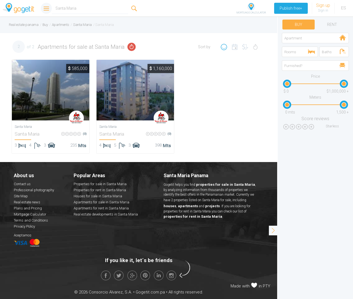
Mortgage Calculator (30, 214)
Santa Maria (27, 134)
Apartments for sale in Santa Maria (101, 202)
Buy (298, 24)
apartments (188, 206)
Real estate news (27, 202)
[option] (50, 90)
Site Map (21, 196)
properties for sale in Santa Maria (225, 184)
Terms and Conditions (31, 220)
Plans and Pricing (28, 208)
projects (212, 206)
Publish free (291, 8)
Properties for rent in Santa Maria (100, 190)
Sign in (323, 10)
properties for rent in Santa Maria (193, 216)
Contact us (22, 184)
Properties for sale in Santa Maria (100, 184)
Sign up (323, 5)
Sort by (204, 47)
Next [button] (81, 88)
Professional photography (34, 190)
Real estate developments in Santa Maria (106, 214)
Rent (332, 24)
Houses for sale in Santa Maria (98, 196)
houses (170, 206)
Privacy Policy (24, 226)
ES (343, 8)
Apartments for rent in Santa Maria (101, 208)
